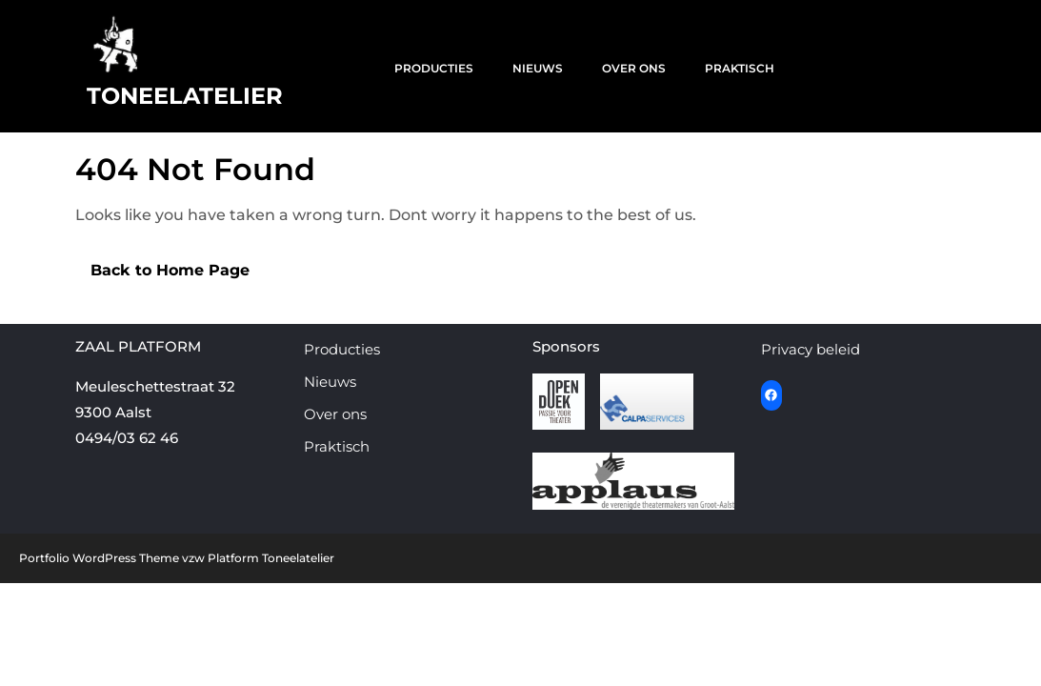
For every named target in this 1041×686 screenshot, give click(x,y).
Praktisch (739, 68)
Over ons (634, 68)
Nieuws (537, 68)
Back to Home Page (162, 266)
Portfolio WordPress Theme (99, 558)
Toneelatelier (185, 96)
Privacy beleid (810, 349)
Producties (433, 68)
